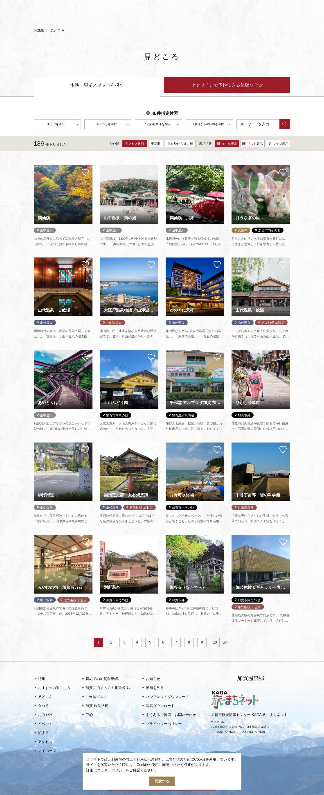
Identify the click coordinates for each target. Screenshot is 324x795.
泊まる (41, 733)
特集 (39, 679)
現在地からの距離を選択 (211, 124)
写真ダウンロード (157, 706)
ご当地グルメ (94, 697)
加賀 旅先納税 (94, 706)
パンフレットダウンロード (165, 697)
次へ (226, 642)
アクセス (43, 742)
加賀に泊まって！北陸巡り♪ (105, 688)
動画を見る (152, 688)
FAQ (87, 715)
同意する (162, 781)
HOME (39, 30)
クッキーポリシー (111, 770)
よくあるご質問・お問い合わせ (168, 715)
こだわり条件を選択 (162, 124)
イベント (43, 724)
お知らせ (150, 679)
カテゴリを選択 (112, 124)
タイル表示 (227, 143)
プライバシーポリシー (161, 724)
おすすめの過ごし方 (52, 688)
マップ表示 (278, 143)
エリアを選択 (62, 124)
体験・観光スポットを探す (97, 85)
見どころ (43, 697)
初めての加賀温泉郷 (99, 679)
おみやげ (43, 715)
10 (215, 642)
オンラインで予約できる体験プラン (227, 85)
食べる (41, 706)
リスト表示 (252, 143)
